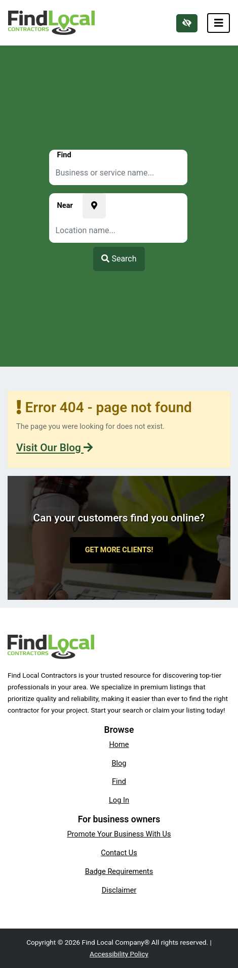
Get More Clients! (119, 550)
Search (118, 258)
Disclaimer (119, 890)
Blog (118, 763)
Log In (119, 800)
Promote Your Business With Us (119, 834)
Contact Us (119, 852)
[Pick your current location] (94, 205)
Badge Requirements (119, 871)
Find (119, 781)
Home (119, 744)
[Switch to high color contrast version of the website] (186, 23)
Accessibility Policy (119, 954)
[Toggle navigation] (218, 23)
